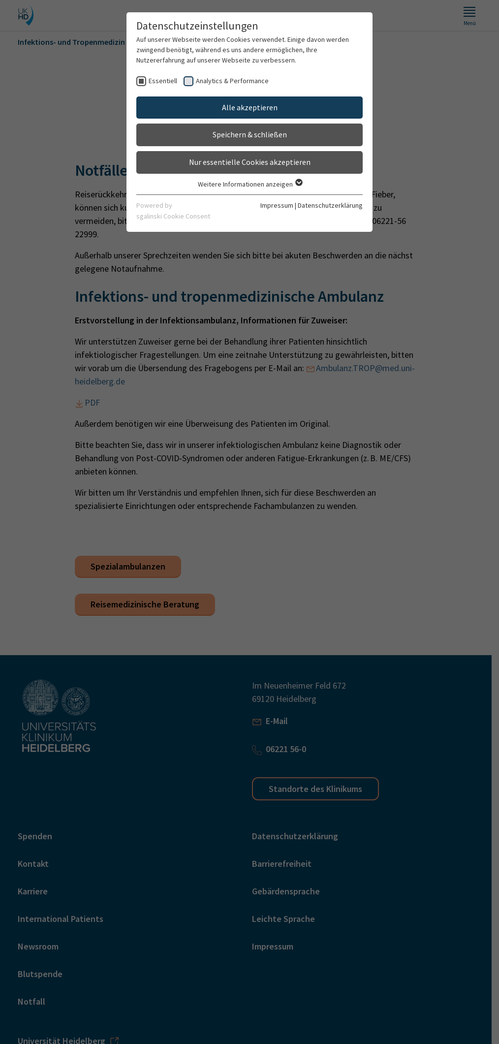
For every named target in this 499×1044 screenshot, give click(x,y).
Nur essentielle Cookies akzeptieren (250, 162)
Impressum (276, 205)
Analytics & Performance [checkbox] (232, 80)
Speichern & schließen (250, 134)
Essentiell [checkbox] (163, 80)
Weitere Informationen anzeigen (250, 184)
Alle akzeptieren (250, 107)
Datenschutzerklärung (330, 205)
